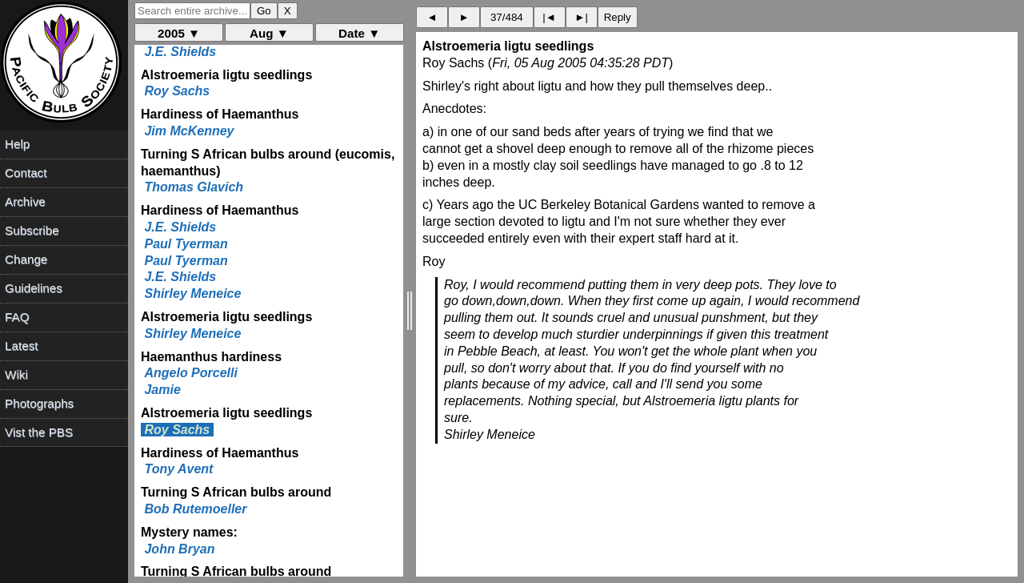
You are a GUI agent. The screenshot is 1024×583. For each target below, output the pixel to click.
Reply (617, 17)
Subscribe (32, 230)
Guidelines (33, 288)
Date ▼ (359, 33)
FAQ (17, 317)
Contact (25, 172)
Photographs (39, 403)
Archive (25, 201)
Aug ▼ (269, 33)
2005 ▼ (179, 33)
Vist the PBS (39, 432)
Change (26, 259)
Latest (21, 345)
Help (17, 144)
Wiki (16, 374)
